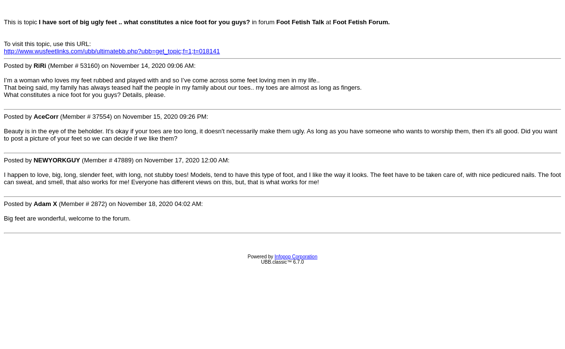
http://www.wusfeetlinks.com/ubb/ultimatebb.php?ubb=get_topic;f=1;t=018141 (112, 51)
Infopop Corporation (296, 256)
